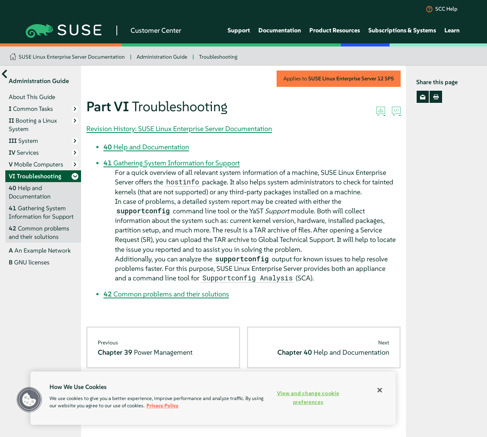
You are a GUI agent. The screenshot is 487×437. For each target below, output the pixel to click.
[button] (29, 399)
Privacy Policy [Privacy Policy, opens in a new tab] (162, 405)
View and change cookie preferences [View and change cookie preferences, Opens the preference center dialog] (308, 397)
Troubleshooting (218, 56)
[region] (213, 398)
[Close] (379, 390)
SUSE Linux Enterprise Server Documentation (72, 56)
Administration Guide (162, 56)
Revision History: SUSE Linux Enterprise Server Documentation (179, 128)
